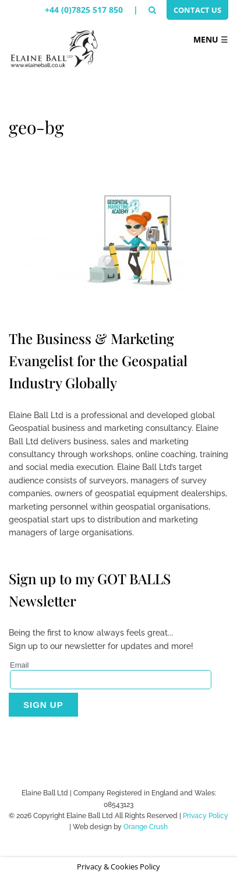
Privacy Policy (205, 816)
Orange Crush (145, 827)
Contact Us (197, 10)
